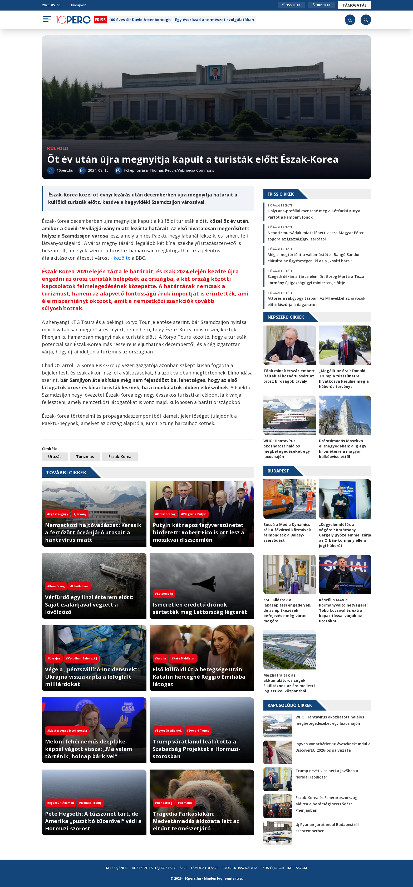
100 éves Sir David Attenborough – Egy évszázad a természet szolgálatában (181, 19)
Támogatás (354, 5)
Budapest (77, 5)
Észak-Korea (120, 456)
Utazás (54, 456)
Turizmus (85, 456)
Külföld (57, 148)
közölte (122, 258)
